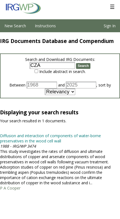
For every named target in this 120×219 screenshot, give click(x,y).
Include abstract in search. (62, 71)
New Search (15, 25)
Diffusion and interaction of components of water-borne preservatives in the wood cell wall (50, 138)
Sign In (110, 25)
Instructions (45, 25)
